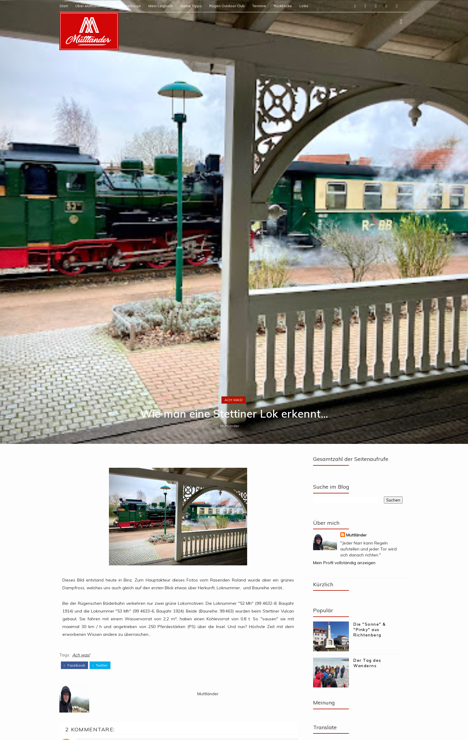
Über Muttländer (89, 6)
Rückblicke (283, 6)
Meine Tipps (191, 6)
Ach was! (233, 400)
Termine (259, 6)
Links (303, 6)
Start (63, 6)
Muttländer (229, 426)
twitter (100, 665)
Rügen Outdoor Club (227, 6)
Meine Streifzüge (126, 6)
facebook (74, 665)
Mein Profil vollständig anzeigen (344, 562)
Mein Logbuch (160, 6)
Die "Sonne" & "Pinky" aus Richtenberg (369, 629)
